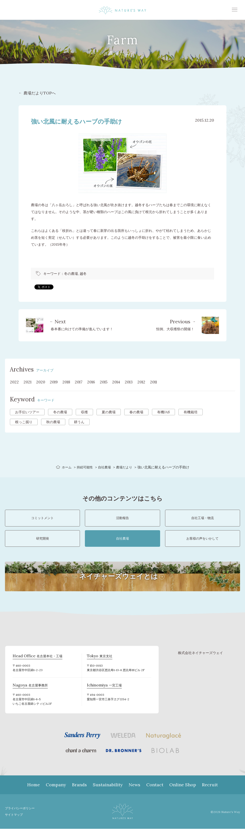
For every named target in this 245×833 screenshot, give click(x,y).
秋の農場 (53, 422)
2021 (28, 381)
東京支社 (98, 660)
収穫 (84, 412)
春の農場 (136, 412)
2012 (149, 381)
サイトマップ (14, 819)
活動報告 (122, 519)
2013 (135, 381)
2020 (42, 381)
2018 (69, 381)
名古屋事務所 (29, 690)
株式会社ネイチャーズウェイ (200, 657)
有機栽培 (190, 412)
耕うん (79, 422)
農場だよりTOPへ (40, 92)
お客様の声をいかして (202, 541)
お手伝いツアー (27, 412)
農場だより (125, 467)
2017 (82, 381)
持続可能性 (84, 467)
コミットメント (42, 519)
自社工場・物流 (202, 519)
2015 (109, 381)
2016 (95, 381)
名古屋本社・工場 (35, 660)
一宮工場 (103, 690)
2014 (122, 381)
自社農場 (105, 467)
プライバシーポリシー (21, 812)
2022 (14, 381)
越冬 (83, 273)
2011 (162, 381)
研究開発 (42, 541)
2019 (55, 381)
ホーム (65, 467)
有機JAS (163, 412)
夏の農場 (109, 412)
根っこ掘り (23, 422)
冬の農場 (71, 273)
